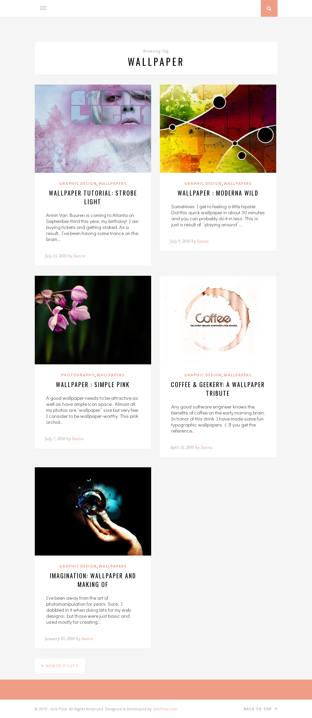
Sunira (79, 256)
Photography (78, 374)
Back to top (261, 708)
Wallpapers (113, 183)
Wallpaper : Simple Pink (93, 384)
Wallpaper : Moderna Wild (218, 193)
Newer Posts (59, 665)
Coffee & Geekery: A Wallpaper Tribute (218, 388)
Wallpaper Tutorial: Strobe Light (93, 197)
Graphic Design (78, 183)
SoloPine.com (165, 708)
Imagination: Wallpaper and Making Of (93, 580)
